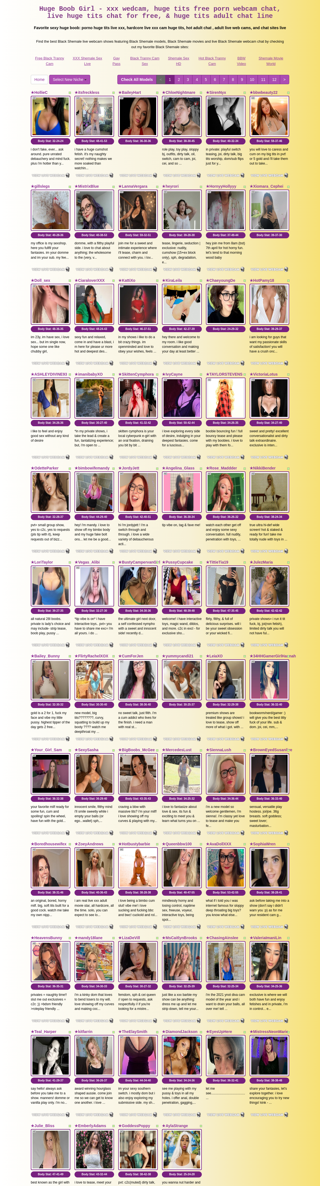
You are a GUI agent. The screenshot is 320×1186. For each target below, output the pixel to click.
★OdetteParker (45, 425)
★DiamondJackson (179, 923)
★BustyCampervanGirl (139, 507)
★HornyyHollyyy (221, 175)
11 (263, 79)
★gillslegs (40, 175)
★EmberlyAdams (90, 1006)
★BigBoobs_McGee (136, 674)
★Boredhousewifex (49, 757)
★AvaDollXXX (218, 757)
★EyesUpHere (219, 923)
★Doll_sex (40, 258)
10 (252, 79)
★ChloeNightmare (178, 92)
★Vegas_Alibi (87, 507)
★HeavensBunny (46, 840)
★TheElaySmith (132, 923)
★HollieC (39, 92)
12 (274, 79)
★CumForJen (130, 591)
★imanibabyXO (89, 342)
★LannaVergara (132, 175)
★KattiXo (126, 258)
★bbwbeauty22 (264, 92)
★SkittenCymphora (136, 342)
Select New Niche (69, 79)
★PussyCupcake (177, 507)
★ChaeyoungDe (220, 258)
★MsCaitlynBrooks (179, 840)
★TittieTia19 (217, 507)
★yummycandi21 (177, 591)
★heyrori (170, 175)
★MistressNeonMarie (269, 923)
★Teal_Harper (43, 923)
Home (39, 79)
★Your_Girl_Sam (46, 674)
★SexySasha (86, 674)
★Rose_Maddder (221, 425)
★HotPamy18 (262, 258)
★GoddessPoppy (134, 1006)
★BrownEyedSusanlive (271, 674)
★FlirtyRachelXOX (91, 591)
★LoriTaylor (42, 507)
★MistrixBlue (87, 175)
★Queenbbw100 (177, 757)
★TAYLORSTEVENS (224, 342)
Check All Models (137, 79)
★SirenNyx (216, 92)
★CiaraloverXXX (90, 258)
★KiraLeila (172, 258)
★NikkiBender (263, 425)
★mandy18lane (89, 840)
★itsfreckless (87, 92)
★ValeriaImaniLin (266, 840)
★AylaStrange (175, 1006)
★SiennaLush (218, 674)
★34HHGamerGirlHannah (273, 591)
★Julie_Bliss (42, 1006)
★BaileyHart (129, 92)
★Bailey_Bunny (45, 591)
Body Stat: (51, 130)
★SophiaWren (262, 757)
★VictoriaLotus (264, 342)
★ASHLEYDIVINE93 (49, 342)
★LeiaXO (214, 591)
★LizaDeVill (129, 840)
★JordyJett (128, 425)
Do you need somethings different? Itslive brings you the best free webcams (160, 1117)
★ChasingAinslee (222, 840)
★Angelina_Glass (178, 425)
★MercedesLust (176, 674)
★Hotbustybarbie (134, 757)
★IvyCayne (172, 342)
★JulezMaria (261, 507)
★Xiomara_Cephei (266, 175)
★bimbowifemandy (92, 425)
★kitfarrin (83, 923)
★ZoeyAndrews (89, 757)
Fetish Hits (180, 1178)
